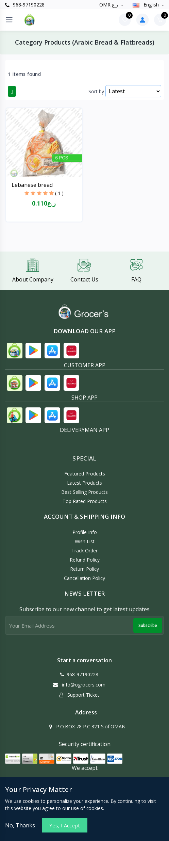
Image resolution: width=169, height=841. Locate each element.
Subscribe (147, 625)
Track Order (84, 550)
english (146, 4)
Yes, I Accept (64, 825)
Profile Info (84, 532)
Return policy (84, 569)
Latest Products (84, 483)
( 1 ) (59, 193)
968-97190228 (25, 4)
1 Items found (24, 74)
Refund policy (85, 559)
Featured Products (84, 473)
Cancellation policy (84, 578)
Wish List (85, 541)
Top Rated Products (85, 501)
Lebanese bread (32, 185)
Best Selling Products (84, 492)
